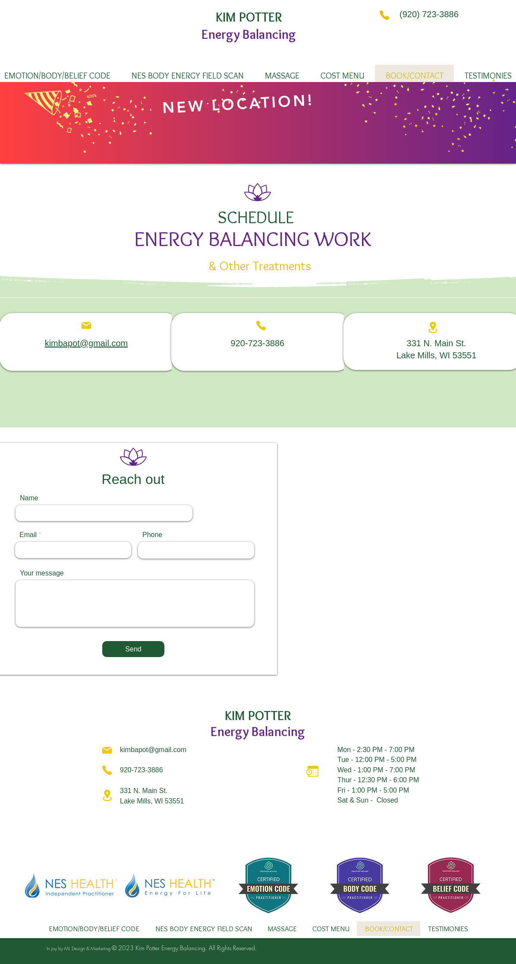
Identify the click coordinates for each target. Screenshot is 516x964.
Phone (152, 534)
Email (28, 534)
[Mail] (86, 325)
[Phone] (384, 15)
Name (29, 498)
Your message (42, 573)
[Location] (433, 327)
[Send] (133, 649)
